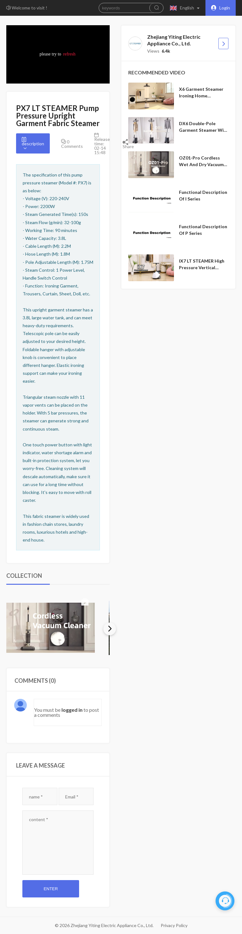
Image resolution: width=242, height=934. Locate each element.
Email (71, 796)
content (38, 819)
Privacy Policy (174, 925)
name (36, 796)
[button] (186, 8)
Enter (50, 888)
